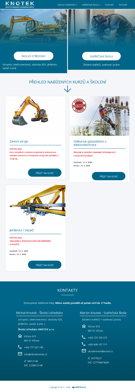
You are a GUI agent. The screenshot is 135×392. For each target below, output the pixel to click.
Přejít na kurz (45, 173)
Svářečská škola (101, 56)
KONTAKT (109, 5)
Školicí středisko (33, 56)
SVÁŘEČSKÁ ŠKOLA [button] (91, 5)
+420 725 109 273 (97, 337)
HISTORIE (123, 5)
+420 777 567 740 (33, 347)
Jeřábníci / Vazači (22, 230)
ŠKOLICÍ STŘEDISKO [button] (67, 5)
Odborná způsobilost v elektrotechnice (90, 143)
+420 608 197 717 (97, 344)
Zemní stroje (19, 141)
